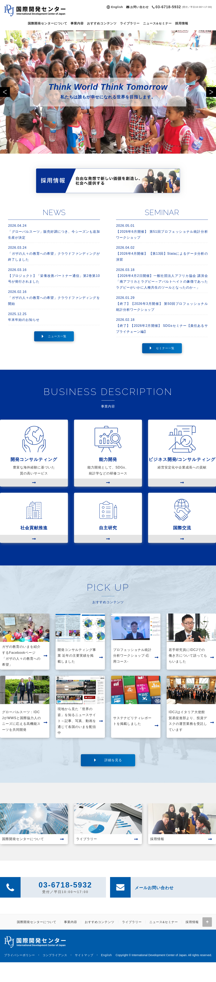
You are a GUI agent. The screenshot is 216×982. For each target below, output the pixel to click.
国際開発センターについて (47, 23)
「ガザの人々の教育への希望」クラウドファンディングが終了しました (54, 253)
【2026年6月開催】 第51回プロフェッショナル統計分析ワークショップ (162, 231)
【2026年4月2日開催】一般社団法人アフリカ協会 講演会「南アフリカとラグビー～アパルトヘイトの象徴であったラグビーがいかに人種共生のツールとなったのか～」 (162, 278)
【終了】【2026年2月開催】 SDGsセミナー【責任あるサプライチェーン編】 (162, 325)
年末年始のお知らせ (54, 316)
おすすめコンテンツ (102, 23)
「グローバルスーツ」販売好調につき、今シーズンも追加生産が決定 (54, 231)
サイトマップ (84, 955)
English (117, 7)
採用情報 (181, 23)
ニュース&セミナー (157, 23)
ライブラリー (130, 23)
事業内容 (77, 23)
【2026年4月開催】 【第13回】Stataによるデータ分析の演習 (162, 253)
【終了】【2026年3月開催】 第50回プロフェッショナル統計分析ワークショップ (162, 303)
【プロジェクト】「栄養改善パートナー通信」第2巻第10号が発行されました (54, 275)
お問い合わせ (139, 7)
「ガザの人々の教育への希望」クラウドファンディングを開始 (54, 297)
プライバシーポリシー (19, 955)
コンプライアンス (55, 955)
